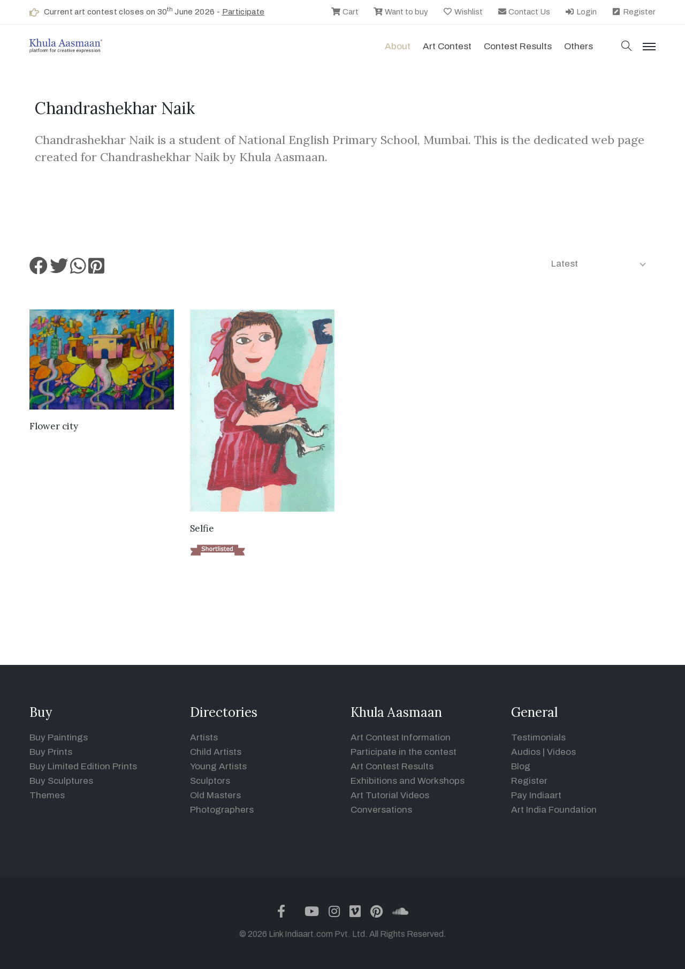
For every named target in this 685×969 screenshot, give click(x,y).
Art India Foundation (554, 810)
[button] (626, 47)
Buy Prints (50, 752)
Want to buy (400, 11)
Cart (345, 11)
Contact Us (524, 11)
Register (633, 11)
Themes (47, 795)
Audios (526, 752)
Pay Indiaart (536, 795)
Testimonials (538, 737)
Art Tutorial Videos (390, 795)
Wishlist (463, 11)
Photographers (222, 810)
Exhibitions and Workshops (408, 781)
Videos (561, 752)
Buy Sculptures (61, 781)
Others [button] (578, 46)
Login (581, 11)
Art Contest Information (401, 737)
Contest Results (518, 46)
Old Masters (215, 795)
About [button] (397, 46)
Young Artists (218, 766)
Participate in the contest (403, 752)
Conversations (381, 810)
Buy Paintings (58, 737)
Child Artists (215, 752)
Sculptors (210, 781)
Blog (520, 766)
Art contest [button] (447, 46)
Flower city (53, 426)
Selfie (202, 528)
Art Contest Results (392, 766)
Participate (243, 11)
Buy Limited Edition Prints (83, 766)
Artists (204, 737)
